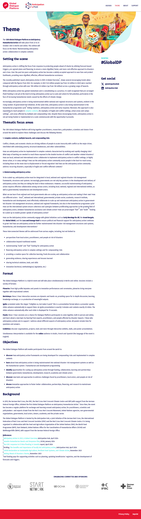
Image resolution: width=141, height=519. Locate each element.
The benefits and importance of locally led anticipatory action (33, 447)
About (125, 6)
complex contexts (31, 111)
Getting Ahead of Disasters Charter (16, 453)
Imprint (135, 514)
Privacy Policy (124, 514)
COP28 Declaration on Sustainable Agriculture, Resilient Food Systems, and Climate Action (36, 450)
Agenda (108, 6)
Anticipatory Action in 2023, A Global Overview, (20, 438)
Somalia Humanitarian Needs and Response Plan (22, 441)
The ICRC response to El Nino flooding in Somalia (21, 444)
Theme (117, 6)
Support (134, 6)
